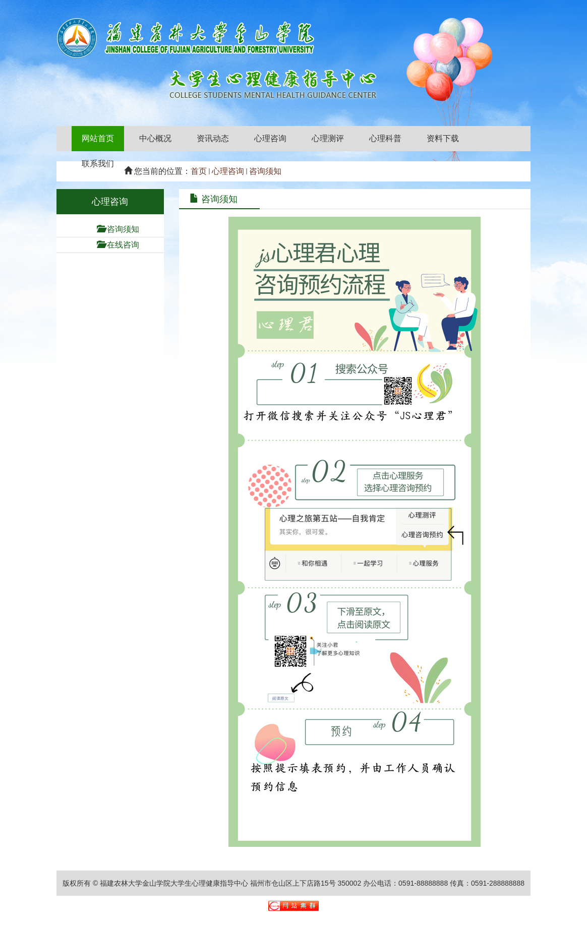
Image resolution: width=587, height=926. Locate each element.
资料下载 (443, 138)
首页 (199, 171)
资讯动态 (213, 138)
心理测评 (328, 138)
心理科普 (385, 138)
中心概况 (155, 138)
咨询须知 (265, 171)
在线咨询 (123, 244)
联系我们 (98, 163)
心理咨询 (270, 138)
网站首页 (98, 138)
